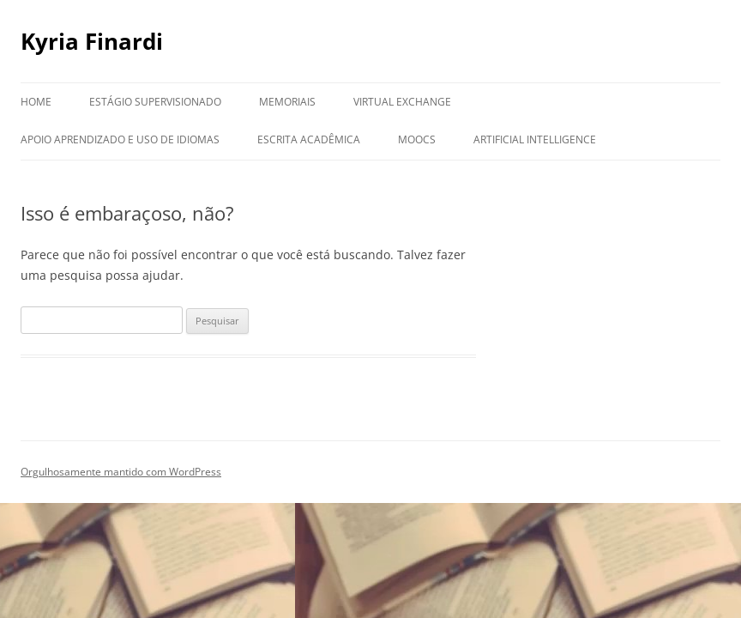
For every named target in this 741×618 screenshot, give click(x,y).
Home (36, 101)
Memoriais (287, 101)
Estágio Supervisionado (155, 101)
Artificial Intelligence (534, 139)
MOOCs (417, 139)
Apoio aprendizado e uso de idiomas (120, 139)
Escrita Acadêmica (308, 139)
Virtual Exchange (402, 101)
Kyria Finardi (92, 41)
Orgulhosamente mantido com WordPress (121, 471)
